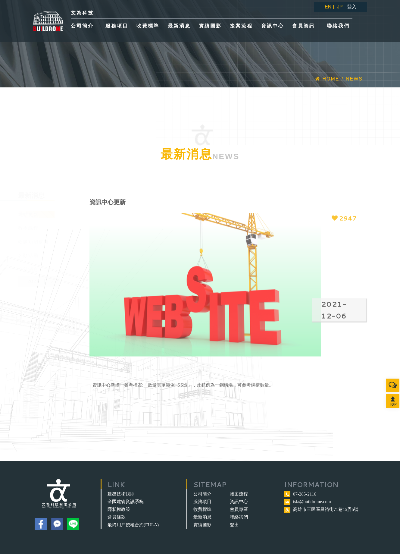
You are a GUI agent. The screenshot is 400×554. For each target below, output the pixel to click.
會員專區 (239, 509)
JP (340, 6)
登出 (234, 524)
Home (327, 78)
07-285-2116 (304, 494)
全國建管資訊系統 (126, 501)
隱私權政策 (119, 509)
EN (328, 6)
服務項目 (202, 501)
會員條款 (117, 517)
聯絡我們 (239, 517)
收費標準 (202, 509)
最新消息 (202, 517)
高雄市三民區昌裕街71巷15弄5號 (326, 509)
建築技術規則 (121, 494)
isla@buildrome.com (312, 501)
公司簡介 (202, 494)
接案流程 (239, 494)
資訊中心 (239, 501)
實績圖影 (202, 524)
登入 (352, 6)
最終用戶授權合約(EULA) (133, 524)
